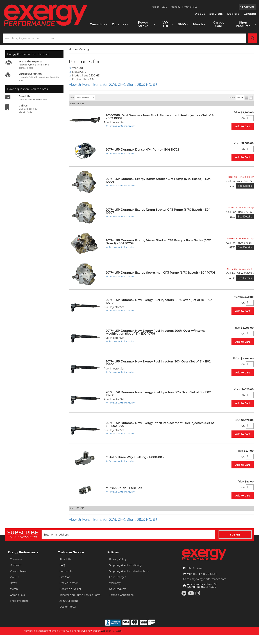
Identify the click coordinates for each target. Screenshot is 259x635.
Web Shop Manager (111, 631)
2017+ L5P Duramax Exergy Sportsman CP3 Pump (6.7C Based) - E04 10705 (161, 272)
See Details (245, 185)
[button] (98, 24)
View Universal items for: (113, 85)
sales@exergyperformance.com (206, 579)
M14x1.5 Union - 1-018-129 (124, 488)
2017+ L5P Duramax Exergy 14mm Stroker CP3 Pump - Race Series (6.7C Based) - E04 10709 (158, 242)
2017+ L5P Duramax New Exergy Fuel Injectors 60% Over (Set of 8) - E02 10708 (158, 394)
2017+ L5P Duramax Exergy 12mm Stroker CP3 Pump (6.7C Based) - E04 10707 (158, 211)
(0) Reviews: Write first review (120, 126)
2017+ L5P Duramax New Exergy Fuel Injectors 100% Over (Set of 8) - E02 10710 (159, 301)
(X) (70, 68)
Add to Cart (242, 126)
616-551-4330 (195, 568)
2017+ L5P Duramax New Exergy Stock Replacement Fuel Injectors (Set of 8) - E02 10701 (160, 424)
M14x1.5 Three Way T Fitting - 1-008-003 (135, 457)
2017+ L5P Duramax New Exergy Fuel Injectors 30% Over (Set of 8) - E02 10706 (158, 363)
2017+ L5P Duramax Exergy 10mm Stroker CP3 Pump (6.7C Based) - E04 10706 (158, 180)
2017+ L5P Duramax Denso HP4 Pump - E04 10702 (142, 149)
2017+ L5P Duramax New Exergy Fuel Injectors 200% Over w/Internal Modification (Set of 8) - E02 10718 (156, 332)
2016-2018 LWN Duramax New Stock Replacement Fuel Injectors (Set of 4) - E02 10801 (160, 117)
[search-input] (124, 38)
